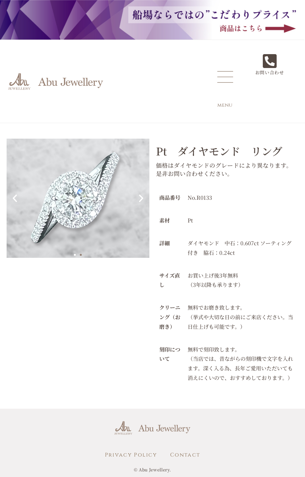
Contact (185, 455)
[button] (15, 198)
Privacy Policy (131, 455)
